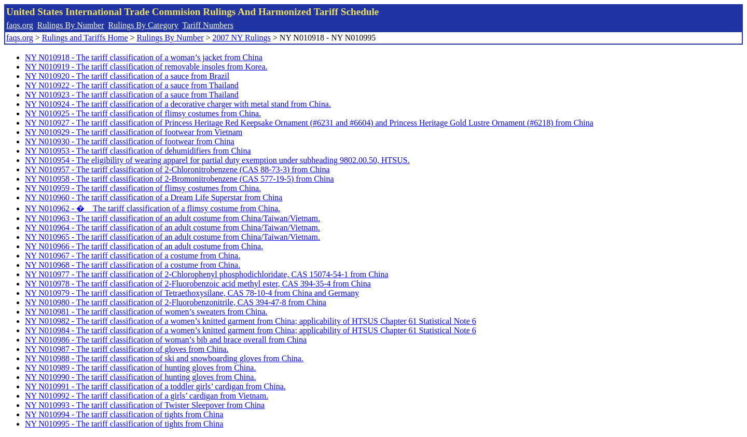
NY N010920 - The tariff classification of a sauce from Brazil (127, 76)
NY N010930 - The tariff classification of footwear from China (129, 141)
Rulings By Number (70, 25)
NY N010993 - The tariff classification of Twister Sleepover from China (145, 405)
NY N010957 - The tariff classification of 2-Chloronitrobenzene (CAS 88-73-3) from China (177, 169)
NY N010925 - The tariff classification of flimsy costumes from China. (143, 113)
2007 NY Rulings (242, 37)
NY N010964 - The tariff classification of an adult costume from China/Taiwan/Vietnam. (172, 227)
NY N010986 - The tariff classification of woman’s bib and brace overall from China (166, 339)
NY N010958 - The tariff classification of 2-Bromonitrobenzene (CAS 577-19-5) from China (179, 178)
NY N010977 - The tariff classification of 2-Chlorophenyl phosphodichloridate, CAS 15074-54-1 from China (206, 274)
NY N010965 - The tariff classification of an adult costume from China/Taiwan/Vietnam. (172, 237)
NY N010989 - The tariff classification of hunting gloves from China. (140, 367)
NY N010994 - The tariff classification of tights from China (124, 414)
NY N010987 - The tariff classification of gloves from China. (127, 349)
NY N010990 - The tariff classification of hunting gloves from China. (140, 377)
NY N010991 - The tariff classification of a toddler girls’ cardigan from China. (155, 386)
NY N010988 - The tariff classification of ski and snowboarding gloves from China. (164, 358)
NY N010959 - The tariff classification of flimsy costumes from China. (143, 188)
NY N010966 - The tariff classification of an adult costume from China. (144, 246)
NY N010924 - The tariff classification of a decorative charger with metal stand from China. (178, 104)
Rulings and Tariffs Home (85, 37)
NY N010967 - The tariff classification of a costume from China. (132, 255)
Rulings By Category (143, 25)
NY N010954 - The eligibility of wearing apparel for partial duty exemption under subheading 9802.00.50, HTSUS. (217, 160)
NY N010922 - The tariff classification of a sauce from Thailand (132, 85)
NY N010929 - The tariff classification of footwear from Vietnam (133, 132)
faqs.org (19, 25)
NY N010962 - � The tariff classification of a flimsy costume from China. (152, 208)
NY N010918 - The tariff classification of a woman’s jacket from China (143, 57)
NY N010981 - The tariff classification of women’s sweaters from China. (146, 311)
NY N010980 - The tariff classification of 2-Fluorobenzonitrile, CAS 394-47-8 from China (175, 302)
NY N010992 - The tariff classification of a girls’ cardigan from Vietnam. (146, 395)
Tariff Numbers (207, 25)
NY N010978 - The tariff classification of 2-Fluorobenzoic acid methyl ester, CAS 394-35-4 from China (198, 283)
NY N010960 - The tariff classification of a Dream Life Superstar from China (153, 197)
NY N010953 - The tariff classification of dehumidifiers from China (138, 150)
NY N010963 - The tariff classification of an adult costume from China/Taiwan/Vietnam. (172, 218)
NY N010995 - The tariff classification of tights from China (124, 423)
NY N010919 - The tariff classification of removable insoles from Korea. (146, 66)
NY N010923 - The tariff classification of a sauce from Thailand (132, 94)
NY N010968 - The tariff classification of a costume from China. (132, 265)
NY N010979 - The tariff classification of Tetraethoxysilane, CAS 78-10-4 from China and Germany (192, 293)
